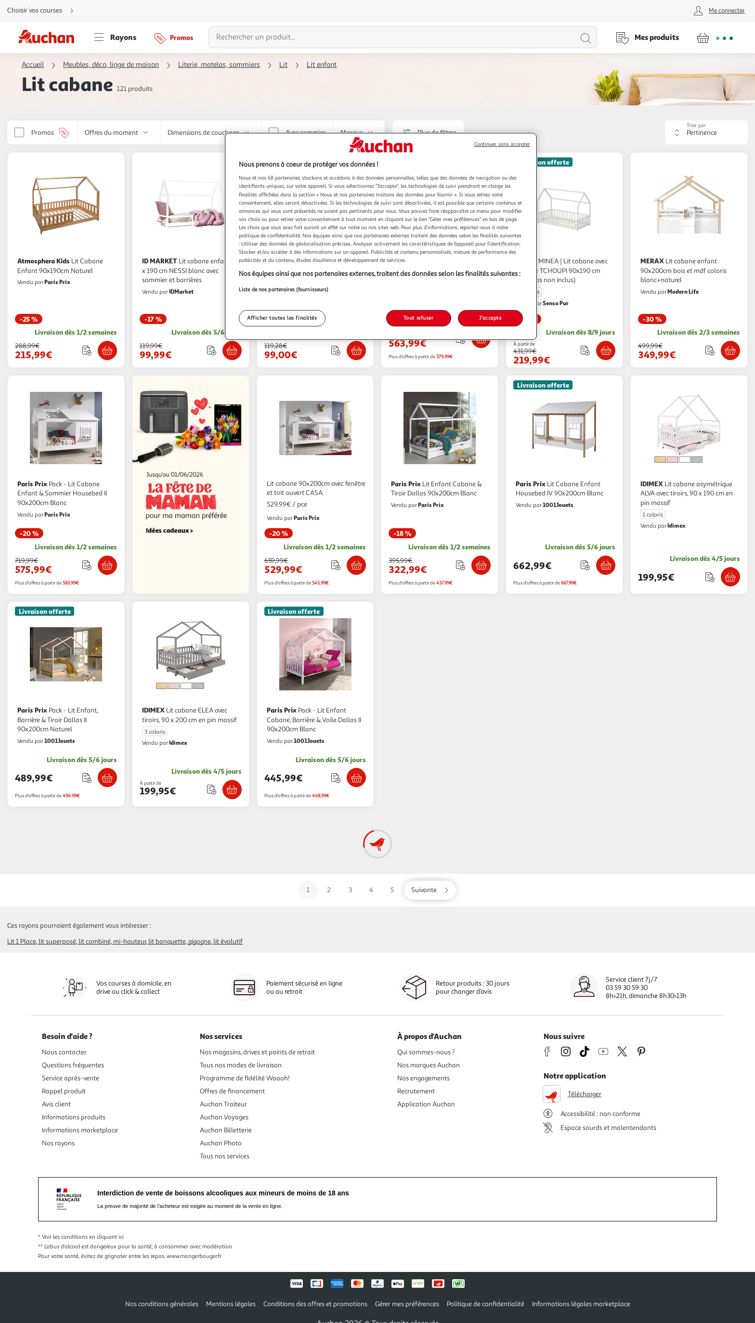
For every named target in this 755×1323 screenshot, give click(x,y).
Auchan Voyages (224, 1117)
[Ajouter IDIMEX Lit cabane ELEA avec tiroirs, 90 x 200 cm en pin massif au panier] (232, 789)
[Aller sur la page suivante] (430, 890)
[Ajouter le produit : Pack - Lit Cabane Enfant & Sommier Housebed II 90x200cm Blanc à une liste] (86, 565)
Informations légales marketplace (581, 1304)
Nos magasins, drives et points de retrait (257, 1052)
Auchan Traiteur (223, 1104)
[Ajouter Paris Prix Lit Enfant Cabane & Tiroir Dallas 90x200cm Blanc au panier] (481, 565)
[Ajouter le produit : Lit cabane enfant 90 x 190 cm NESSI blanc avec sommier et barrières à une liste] (211, 350)
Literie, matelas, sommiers (219, 64)
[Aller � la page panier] (715, 37)
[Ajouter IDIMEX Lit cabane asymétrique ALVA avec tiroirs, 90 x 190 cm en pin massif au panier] (730, 576)
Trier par (696, 125)
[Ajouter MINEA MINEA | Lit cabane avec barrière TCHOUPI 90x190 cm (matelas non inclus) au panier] (605, 350)
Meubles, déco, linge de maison (111, 64)
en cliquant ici (106, 1237)
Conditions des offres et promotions (315, 1304)
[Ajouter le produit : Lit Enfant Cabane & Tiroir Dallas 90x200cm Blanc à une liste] (460, 565)
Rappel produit (64, 1091)
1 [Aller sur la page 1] (308, 890)
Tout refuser (419, 317)
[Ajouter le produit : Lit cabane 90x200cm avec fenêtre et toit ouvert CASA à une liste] (335, 565)
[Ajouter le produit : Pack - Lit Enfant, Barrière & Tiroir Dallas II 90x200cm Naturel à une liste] (86, 777)
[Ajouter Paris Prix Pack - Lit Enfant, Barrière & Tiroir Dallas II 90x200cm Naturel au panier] (107, 777)
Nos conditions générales (161, 1304)
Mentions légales (231, 1304)
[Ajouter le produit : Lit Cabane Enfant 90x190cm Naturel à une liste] (86, 350)
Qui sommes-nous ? (426, 1052)
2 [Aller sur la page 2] (329, 890)
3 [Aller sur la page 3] (350, 890)
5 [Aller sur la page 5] (392, 890)
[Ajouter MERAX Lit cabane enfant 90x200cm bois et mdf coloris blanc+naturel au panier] (730, 350)
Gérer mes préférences (407, 1304)
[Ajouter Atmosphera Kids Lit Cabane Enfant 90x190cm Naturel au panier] (107, 350)
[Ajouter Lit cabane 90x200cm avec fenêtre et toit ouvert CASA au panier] (356, 565)
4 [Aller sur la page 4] (371, 890)
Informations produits (73, 1117)
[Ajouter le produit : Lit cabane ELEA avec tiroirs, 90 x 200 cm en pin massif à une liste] (211, 789)
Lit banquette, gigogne (179, 941)
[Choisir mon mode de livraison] (44, 10)
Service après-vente (70, 1078)
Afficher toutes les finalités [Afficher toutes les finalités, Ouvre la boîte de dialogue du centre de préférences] (282, 317)
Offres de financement (232, 1091)
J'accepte (490, 317)
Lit (283, 64)
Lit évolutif (228, 941)
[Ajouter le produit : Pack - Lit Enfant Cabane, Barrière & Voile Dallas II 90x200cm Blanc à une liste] (335, 777)
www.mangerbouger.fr (194, 1256)
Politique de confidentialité (485, 1304)
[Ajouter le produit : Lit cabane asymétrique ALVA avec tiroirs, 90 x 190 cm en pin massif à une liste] (710, 577)
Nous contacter (64, 1052)
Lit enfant (322, 64)
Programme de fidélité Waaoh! (245, 1078)
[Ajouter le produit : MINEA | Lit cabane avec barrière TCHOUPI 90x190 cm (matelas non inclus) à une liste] (585, 350)
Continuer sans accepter (502, 144)
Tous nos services (224, 1156)
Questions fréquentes (73, 1065)
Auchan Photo (221, 1143)
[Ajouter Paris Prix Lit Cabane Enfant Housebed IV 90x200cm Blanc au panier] (605, 565)
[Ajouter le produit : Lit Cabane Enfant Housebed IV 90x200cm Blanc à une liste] (585, 565)
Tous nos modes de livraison (241, 1065)
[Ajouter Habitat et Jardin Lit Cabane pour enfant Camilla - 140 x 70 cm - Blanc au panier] (356, 350)
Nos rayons (58, 1143)
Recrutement (416, 1091)
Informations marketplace (80, 1130)
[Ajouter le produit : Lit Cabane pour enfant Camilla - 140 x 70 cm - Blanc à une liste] (335, 350)
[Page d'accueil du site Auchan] (49, 37)
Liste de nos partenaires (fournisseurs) (283, 289)
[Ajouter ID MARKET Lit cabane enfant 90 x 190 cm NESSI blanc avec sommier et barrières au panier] (232, 350)
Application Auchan (426, 1104)
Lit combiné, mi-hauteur (112, 941)
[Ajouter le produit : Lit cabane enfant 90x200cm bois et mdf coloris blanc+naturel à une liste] (710, 350)
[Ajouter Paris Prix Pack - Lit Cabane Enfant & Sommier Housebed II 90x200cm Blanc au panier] (107, 565)
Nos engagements (423, 1078)
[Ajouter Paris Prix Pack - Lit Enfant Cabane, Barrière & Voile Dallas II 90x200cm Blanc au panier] (356, 777)
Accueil (33, 64)
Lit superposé (57, 941)
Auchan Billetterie (226, 1130)
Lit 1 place (21, 941)
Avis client (56, 1104)
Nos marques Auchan (428, 1065)
